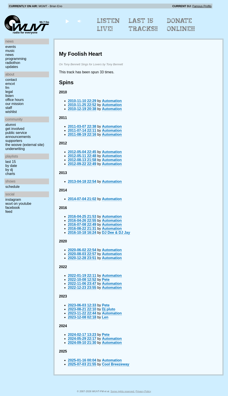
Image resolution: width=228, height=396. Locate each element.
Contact (11, 80)
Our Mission (14, 104)
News (9, 55)
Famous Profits (202, 6)
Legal (9, 92)
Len (105, 317)
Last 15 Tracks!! (143, 25)
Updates (11, 67)
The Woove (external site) (24, 145)
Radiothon (12, 63)
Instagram (13, 199)
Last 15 (10, 162)
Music (10, 51)
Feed (8, 211)
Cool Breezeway (115, 364)
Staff (8, 108)
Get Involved (14, 129)
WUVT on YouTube (18, 203)
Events (10, 47)
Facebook (12, 207)
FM (7, 88)
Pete (106, 279)
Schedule (12, 187)
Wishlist (11, 112)
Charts (10, 174)
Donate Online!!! (181, 25)
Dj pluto (108, 309)
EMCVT (10, 84)
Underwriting (15, 149)
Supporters (13, 141)
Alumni (10, 125)
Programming (15, 59)
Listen (9, 96)
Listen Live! (108, 25)
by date (11, 166)
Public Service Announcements (18, 135)
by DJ (9, 170)
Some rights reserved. (122, 391)
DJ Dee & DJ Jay (116, 232)
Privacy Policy (143, 391)
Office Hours (14, 100)
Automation (112, 101)
